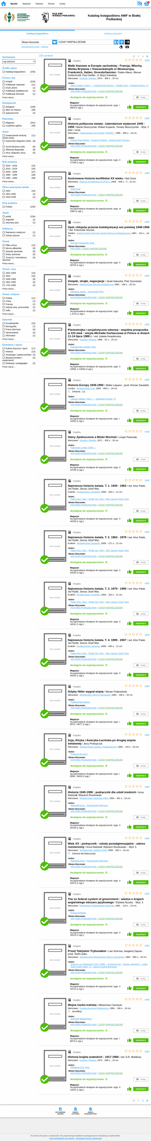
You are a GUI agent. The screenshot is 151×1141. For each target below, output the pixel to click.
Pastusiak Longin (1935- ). (83, 447)
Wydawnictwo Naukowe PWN (94, 798)
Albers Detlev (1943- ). (81, 85)
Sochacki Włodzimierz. (81, 1019)
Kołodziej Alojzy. (139, 85)
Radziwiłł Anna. (78, 805)
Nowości (26, 4)
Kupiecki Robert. (99, 140)
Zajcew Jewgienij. (132, 964)
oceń (147, 60)
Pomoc (51, 4)
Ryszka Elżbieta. (78, 913)
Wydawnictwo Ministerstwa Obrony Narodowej (102, 957)
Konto (62, 4)
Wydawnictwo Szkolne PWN (93, 850)
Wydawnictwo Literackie (88, 492)
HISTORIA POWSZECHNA (83, 91)
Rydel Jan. (97, 499)
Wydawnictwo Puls (86, 388)
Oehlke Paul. (122, 85)
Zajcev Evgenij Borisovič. (105, 967)
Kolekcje (44, 47)
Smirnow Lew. (115, 964)
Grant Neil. (75, 189)
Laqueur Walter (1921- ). (82, 399)
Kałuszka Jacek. (78, 291)
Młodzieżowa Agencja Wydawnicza (96, 284)
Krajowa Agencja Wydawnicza (94, 1008)
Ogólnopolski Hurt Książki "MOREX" (97, 133)
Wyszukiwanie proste (30, 47)
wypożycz (141, 107)
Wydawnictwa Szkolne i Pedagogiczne (98, 747)
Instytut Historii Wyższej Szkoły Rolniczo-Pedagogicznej (103, 233)
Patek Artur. (78, 499)
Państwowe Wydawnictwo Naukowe (97, 905)
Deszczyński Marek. (80, 140)
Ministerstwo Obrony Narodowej (95, 695)
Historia (39, 4)
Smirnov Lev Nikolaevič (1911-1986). (88, 964)
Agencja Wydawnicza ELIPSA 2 (95, 182)
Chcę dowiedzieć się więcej (61, 1138)
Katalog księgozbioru (38, 33)
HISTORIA (75, 248)
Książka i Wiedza (88, 78)
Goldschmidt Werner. (104, 85)
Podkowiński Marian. (80, 702)
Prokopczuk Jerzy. (79, 754)
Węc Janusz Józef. (117, 499)
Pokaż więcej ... (9, 97)
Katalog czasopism (113, 33)
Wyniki (14, 4)
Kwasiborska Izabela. (83, 347)
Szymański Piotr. (96, 291)
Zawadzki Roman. (106, 399)
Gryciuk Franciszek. (82, 243)
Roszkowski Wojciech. (97, 805)
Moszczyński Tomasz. (119, 140)
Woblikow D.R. (80, 1067)
